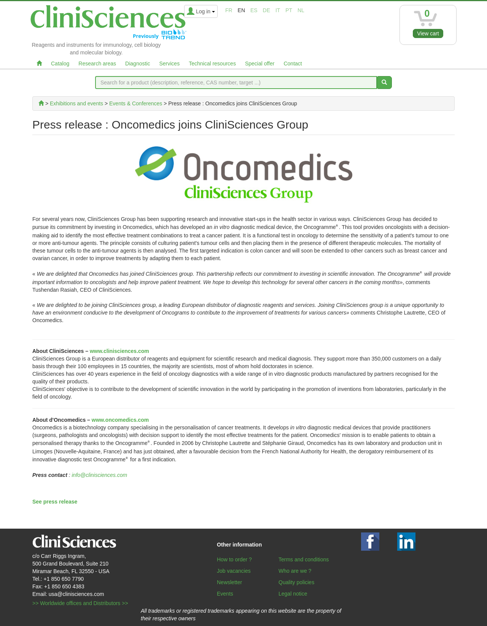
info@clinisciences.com (99, 475)
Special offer (260, 63)
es (254, 10)
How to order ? (234, 559)
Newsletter (229, 582)
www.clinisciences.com (119, 351)
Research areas (97, 63)
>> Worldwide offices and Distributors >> (80, 603)
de (266, 10)
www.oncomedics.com (120, 420)
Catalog (60, 63)
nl (301, 10)
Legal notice (293, 594)
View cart (428, 33)
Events (225, 594)
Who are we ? (295, 571)
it (277, 10)
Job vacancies (234, 571)
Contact (292, 63)
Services (169, 63)
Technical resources (212, 63)
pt (288, 10)
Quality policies (296, 582)
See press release (54, 502)
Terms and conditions (304, 559)
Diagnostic (137, 63)
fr (228, 10)
